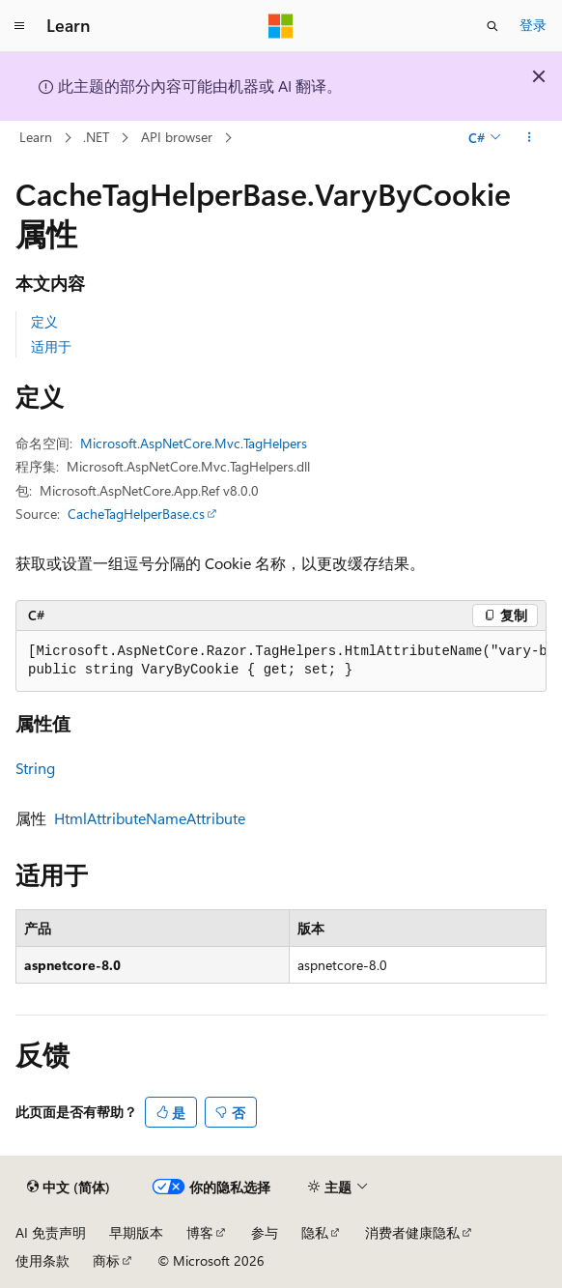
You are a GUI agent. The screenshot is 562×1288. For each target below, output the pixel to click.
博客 (199, 1232)
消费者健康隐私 (412, 1232)
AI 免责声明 (50, 1232)
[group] (281, 661)
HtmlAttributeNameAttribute (149, 818)
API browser (176, 137)
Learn (35, 137)
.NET (96, 137)
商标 (106, 1260)
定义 (44, 321)
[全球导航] (19, 26)
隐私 (314, 1232)
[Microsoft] (281, 26)
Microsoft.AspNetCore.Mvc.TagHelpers (193, 443)
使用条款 (42, 1260)
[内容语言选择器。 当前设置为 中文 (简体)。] (68, 1187)
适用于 (51, 346)
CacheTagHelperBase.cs (136, 513)
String (35, 768)
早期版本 (136, 1232)
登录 (533, 24)
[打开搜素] (492, 26)
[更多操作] (530, 138)
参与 (264, 1232)
